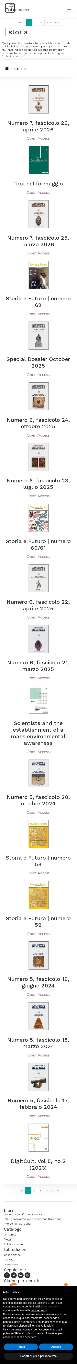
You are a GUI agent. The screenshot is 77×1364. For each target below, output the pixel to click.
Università (10, 1234)
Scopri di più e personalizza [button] (38, 1356)
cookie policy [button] (39, 1310)
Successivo (54, 22)
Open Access (38, 138)
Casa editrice (12, 1254)
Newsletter (11, 1264)
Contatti (9, 1259)
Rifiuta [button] (20, 1346)
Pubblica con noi (14, 1244)
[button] (72, 1292)
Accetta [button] (56, 1346)
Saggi (7, 1239)
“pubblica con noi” (13, 56)
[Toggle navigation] (15, 69)
